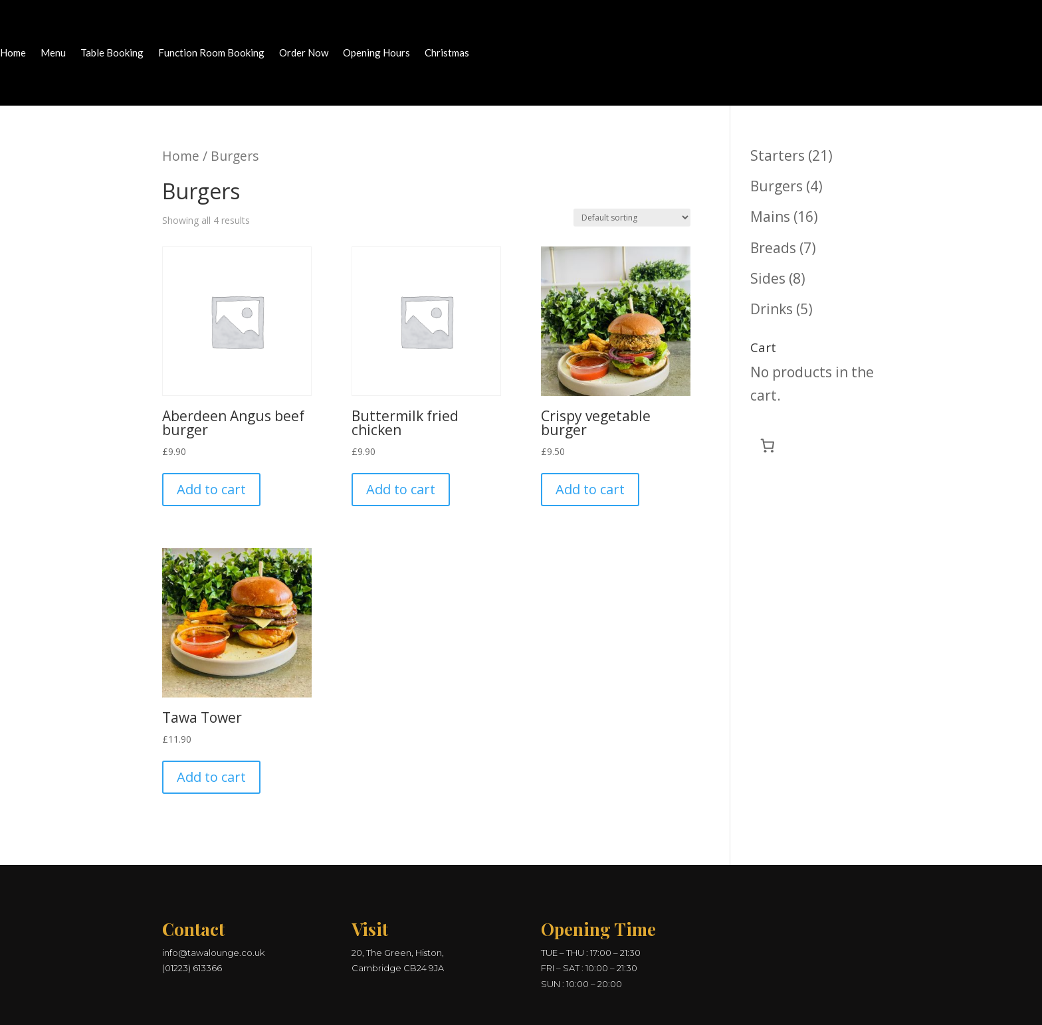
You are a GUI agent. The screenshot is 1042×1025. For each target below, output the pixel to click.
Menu (53, 53)
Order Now (303, 53)
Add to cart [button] (211, 489)
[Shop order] (631, 218)
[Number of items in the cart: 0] (767, 445)
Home (13, 53)
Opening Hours (376, 53)
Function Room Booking (211, 53)
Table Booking (112, 53)
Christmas (447, 53)
